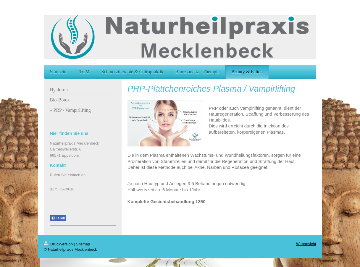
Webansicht (306, 244)
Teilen (58, 218)
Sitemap (83, 244)
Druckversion (59, 244)
